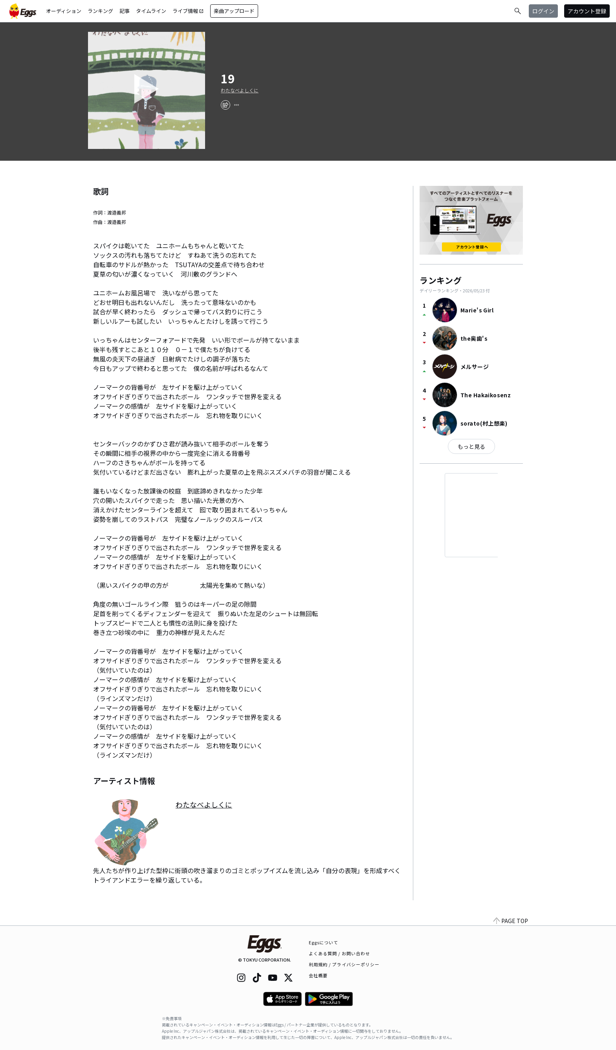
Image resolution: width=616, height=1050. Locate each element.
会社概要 (318, 975)
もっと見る (471, 446)
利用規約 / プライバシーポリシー (344, 964)
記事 (124, 11)
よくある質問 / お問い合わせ (339, 953)
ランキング (100, 11)
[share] (225, 105)
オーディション (63, 11)
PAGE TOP (510, 921)
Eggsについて (324, 942)
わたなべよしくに (239, 90)
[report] (236, 105)
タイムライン (151, 11)
